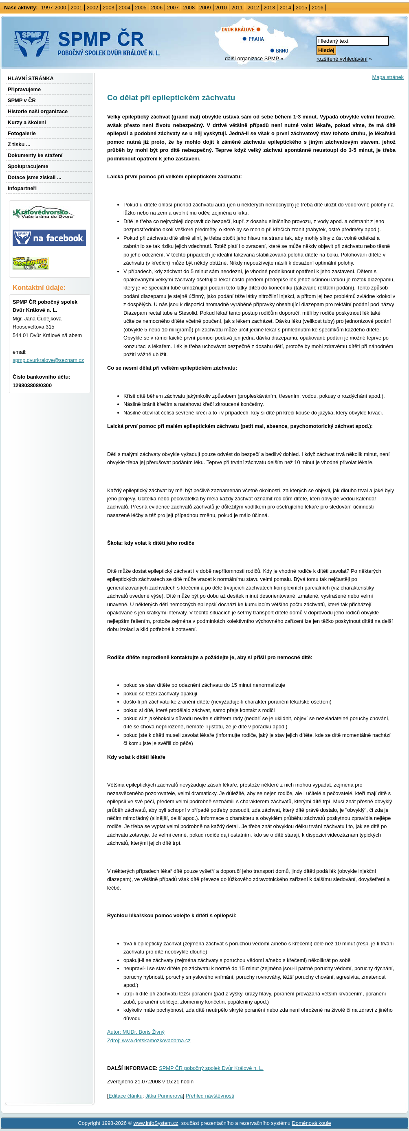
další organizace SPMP (252, 58)
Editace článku (126, 1096)
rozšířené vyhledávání (342, 59)
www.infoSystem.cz (155, 1123)
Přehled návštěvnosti (210, 1096)
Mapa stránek (388, 77)
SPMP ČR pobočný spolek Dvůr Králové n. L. (211, 1068)
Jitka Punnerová (164, 1096)
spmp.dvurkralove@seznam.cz (48, 360)
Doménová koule (311, 1123)
